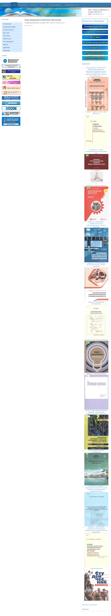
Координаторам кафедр (9, 27)
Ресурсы (33, 5)
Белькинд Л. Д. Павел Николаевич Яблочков (96, 340)
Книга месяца (6, 35)
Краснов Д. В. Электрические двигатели (96, 185)
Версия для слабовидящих (93, 21)
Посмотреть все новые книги (89, 604)
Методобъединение (55, 5)
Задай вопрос (6, 47)
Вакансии (5, 44)
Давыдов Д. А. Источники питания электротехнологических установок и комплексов (96, 264)
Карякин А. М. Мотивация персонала (96, 373)
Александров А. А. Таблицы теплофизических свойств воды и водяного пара (96, 151)
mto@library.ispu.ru (60, 22)
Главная (5, 5)
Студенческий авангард (96, 568)
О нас (14, 5)
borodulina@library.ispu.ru (97, 14)
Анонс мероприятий (8, 41)
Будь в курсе (6, 32)
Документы (23, 5)
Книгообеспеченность (8, 29)
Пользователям (7, 24)
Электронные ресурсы (72, 5)
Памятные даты (7, 38)
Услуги (42, 5)
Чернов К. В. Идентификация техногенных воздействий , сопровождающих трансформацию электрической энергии (96, 412)
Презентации (6, 50)
